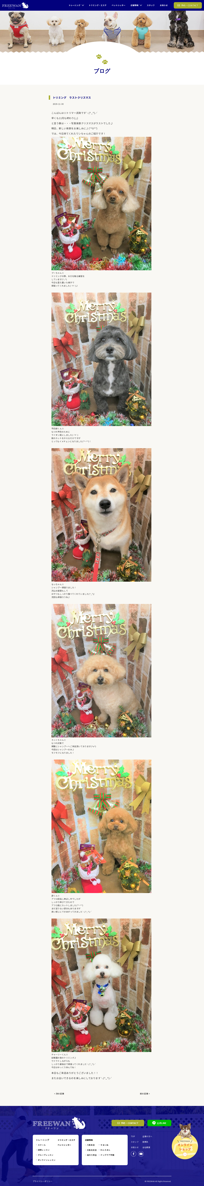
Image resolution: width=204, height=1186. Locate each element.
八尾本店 (91, 1145)
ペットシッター (119, 5)
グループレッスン (45, 1155)
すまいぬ (104, 1145)
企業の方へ (147, 1136)
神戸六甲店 (92, 1155)
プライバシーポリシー (42, 1181)
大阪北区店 (92, 1150)
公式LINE (159, 1123)
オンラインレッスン (47, 1160)
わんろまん (105, 1149)
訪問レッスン (44, 1149)
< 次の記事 (59, 1093)
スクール (42, 1145)
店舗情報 (134, 5)
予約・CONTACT (127, 1123)
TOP (133, 1136)
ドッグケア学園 (107, 1155)
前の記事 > (145, 1093)
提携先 (145, 1141)
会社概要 (146, 1147)
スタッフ (151, 5)
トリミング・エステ (97, 5)
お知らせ (164, 5)
